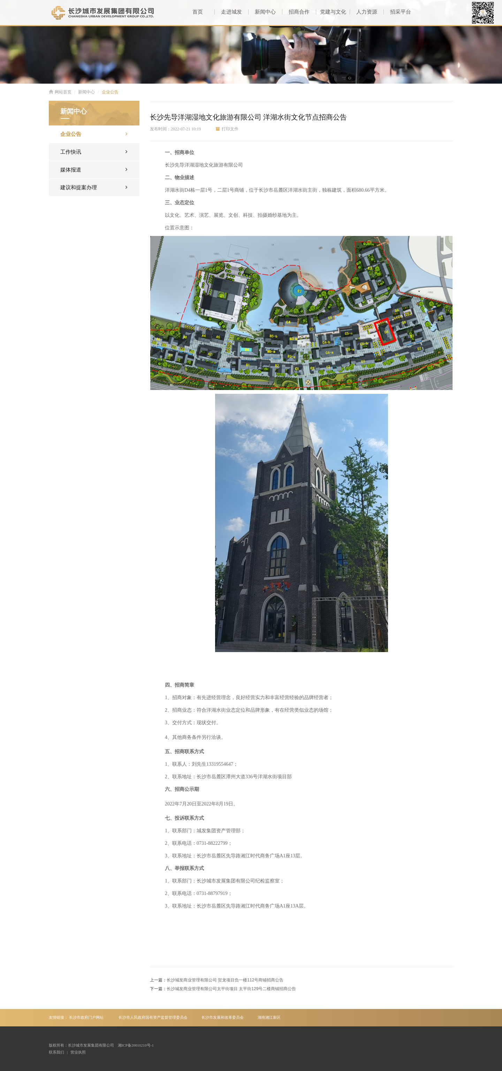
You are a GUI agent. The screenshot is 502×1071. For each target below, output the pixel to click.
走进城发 (228, 12)
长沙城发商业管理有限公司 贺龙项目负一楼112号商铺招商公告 (225, 980)
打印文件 (227, 129)
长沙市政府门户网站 (86, 1017)
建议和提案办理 (93, 187)
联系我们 (56, 1052)
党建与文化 (331, 12)
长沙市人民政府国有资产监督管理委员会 (153, 1017)
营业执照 (78, 1052)
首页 (197, 12)
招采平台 (397, 12)
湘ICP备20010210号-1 (136, 1045)
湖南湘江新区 (269, 1017)
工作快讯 (93, 151)
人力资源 (363, 12)
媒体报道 (93, 169)
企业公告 (110, 92)
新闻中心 (262, 12)
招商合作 (296, 12)
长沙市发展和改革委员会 (222, 1017)
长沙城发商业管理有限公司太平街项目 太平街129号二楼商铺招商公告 (231, 988)
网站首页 (60, 92)
